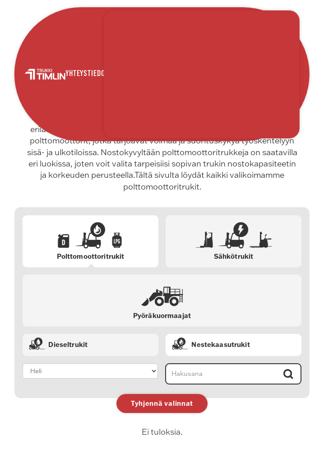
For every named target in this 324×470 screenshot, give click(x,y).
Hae (288, 374)
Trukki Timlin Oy (44, 74)
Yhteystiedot (87, 74)
